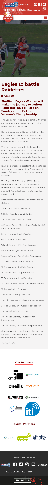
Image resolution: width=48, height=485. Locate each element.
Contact (31, 458)
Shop (22, 458)
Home (16, 458)
